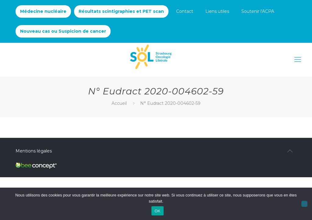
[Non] (304, 204)
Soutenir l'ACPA (257, 11)
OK (157, 211)
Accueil (119, 103)
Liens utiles (217, 11)
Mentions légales (34, 151)
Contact (184, 11)
